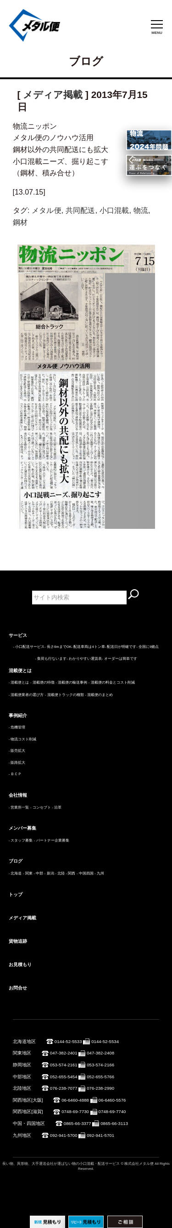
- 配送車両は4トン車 (88, 647)
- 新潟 (49, 873)
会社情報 (18, 795)
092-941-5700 (64, 1135)
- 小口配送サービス (29, 647)
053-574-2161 (64, 1064)
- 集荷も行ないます (51, 659)
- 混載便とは (19, 682)
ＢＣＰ (16, 774)
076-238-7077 (64, 1088)
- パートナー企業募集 (51, 840)
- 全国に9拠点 (147, 647)
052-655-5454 (64, 1076)
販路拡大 (18, 763)
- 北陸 (60, 873)
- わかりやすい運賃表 (84, 659)
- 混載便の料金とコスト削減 (112, 682)
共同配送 (80, 210)
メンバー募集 (22, 828)
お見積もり (20, 964)
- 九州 (99, 873)
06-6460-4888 (75, 1100)
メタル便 (46, 210)
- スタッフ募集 (21, 840)
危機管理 (18, 727)
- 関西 (71, 873)
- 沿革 (56, 807)
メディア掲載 (53, 94)
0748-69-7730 (75, 1111)
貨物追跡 (18, 941)
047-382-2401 (64, 1052)
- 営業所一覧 (19, 807)
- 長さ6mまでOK (57, 647)
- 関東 (28, 873)
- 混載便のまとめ (99, 695)
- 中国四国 (85, 873)
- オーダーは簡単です (119, 659)
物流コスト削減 (23, 739)
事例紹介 (18, 715)
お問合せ (18, 987)
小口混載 (114, 210)
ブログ (15, 861)
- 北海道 (15, 873)
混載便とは (20, 670)
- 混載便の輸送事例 (71, 682)
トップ (15, 894)
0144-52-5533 (68, 1041)
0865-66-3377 (77, 1123)
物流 (140, 210)
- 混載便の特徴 (42, 682)
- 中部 (38, 873)
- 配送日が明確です (121, 647)
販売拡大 (18, 751)
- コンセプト (40, 807)
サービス (18, 635)
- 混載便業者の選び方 (26, 695)
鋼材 (20, 222)
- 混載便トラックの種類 (64, 695)
